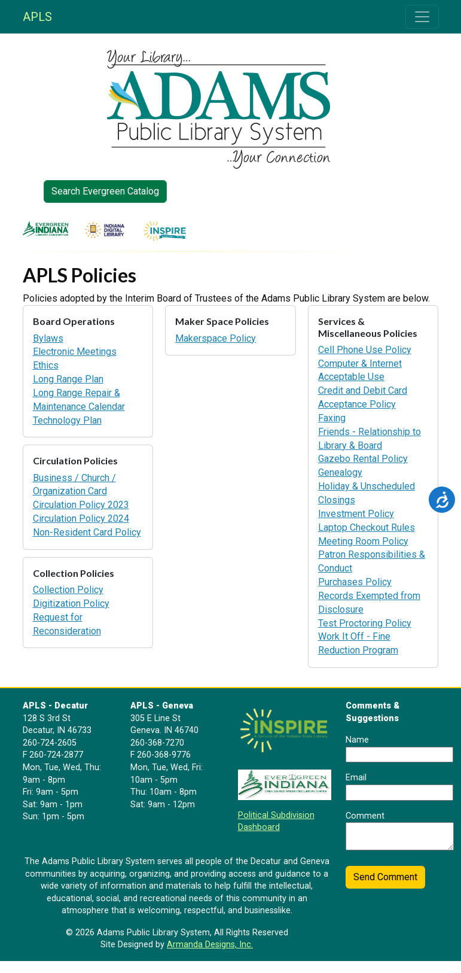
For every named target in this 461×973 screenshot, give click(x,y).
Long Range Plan (68, 379)
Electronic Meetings (75, 351)
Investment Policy (356, 513)
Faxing (332, 418)
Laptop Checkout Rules (366, 527)
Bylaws (48, 338)
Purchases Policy (355, 582)
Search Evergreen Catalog (105, 191)
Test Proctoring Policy (364, 623)
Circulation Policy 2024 (81, 518)
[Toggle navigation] (422, 17)
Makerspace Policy (215, 338)
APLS (37, 17)
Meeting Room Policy (363, 541)
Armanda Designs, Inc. (210, 944)
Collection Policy (68, 589)
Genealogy (340, 472)
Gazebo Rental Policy (363, 458)
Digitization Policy (71, 603)
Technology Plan (67, 420)
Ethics (46, 365)
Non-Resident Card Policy (87, 532)
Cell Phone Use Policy (364, 349)
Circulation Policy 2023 (81, 504)
